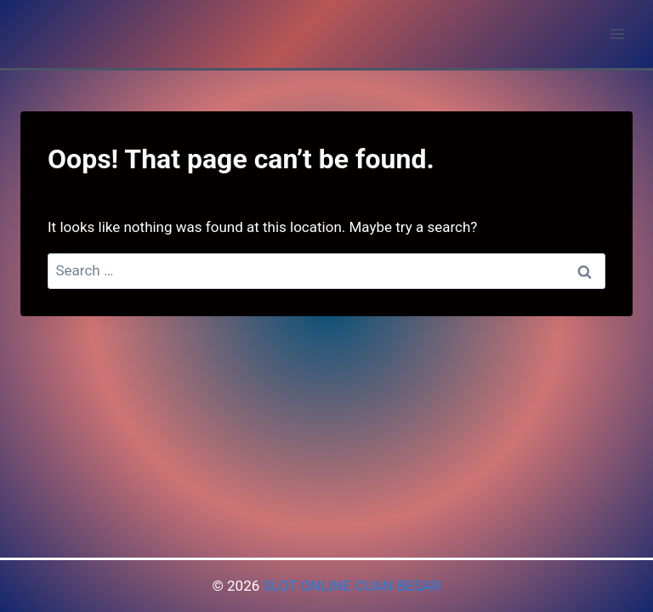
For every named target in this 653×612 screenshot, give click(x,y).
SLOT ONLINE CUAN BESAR (351, 585)
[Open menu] (617, 33)
